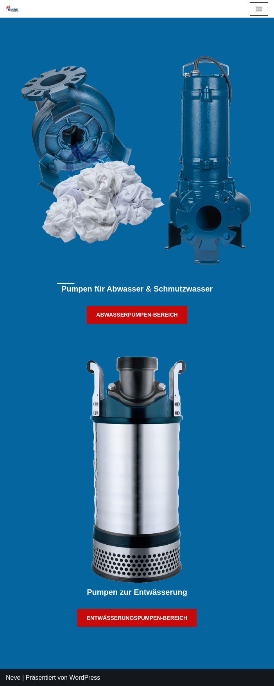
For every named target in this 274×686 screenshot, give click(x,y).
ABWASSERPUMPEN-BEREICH (136, 314)
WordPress (84, 677)
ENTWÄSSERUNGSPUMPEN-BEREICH (137, 618)
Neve (13, 677)
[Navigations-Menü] (259, 9)
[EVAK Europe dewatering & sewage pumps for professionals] (12, 8)
